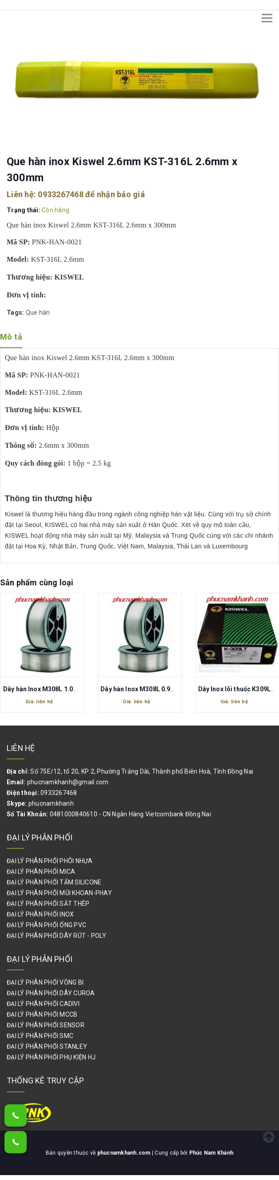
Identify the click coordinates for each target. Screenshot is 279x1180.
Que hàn (38, 312)
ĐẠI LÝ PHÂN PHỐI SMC (40, 1035)
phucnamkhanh (51, 803)
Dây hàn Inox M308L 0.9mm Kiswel (151, 689)
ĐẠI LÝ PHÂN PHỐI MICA (41, 871)
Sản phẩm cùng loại (36, 582)
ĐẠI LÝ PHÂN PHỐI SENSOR (45, 1025)
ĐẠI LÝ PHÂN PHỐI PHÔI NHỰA (50, 860)
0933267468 (61, 194)
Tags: (16, 312)
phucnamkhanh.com (124, 1153)
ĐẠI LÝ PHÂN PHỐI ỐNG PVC (46, 925)
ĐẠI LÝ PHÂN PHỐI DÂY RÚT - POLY (56, 935)
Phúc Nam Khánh (211, 1153)
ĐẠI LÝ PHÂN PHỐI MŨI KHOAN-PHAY (59, 892)
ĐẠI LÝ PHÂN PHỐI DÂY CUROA (51, 993)
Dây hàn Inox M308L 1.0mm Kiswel (54, 689)
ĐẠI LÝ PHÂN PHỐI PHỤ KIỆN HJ (51, 1057)
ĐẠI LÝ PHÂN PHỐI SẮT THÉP (48, 903)
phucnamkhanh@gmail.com (68, 782)
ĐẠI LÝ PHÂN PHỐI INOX (40, 914)
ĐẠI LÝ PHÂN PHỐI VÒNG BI (45, 982)
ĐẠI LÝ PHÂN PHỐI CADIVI (43, 1003)
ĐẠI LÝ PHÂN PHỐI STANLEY (47, 1046)
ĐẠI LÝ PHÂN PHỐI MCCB (42, 1014)
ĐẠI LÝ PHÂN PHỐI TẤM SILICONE (54, 882)
